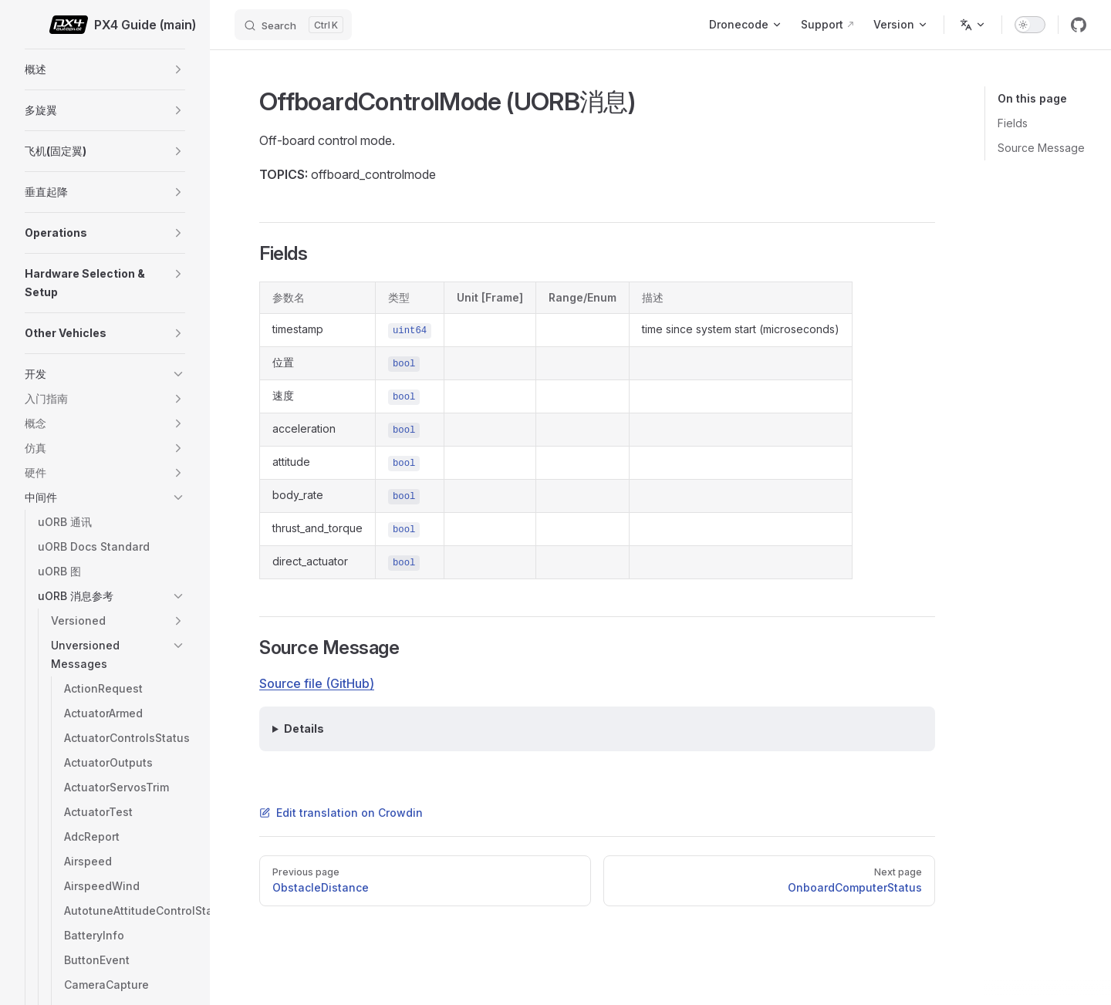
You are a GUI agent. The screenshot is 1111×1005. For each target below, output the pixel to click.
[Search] (293, 24)
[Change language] (973, 24)
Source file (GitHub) (316, 683)
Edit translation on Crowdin (341, 812)
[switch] (1030, 24)
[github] (1078, 25)
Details (304, 728)
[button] (178, 69)
